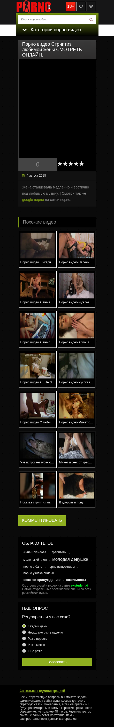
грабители (59, 552)
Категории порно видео (51, 29)
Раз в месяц (36, 645)
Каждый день (37, 626)
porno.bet (41, 6)
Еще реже (35, 651)
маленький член (35, 560)
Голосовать (57, 662)
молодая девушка (70, 559)
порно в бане (33, 566)
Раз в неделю (37, 639)
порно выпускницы (61, 566)
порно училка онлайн (39, 573)
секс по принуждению (42, 580)
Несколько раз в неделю (45, 632)
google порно (33, 199)
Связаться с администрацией (42, 691)
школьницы (76, 580)
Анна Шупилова (35, 552)
